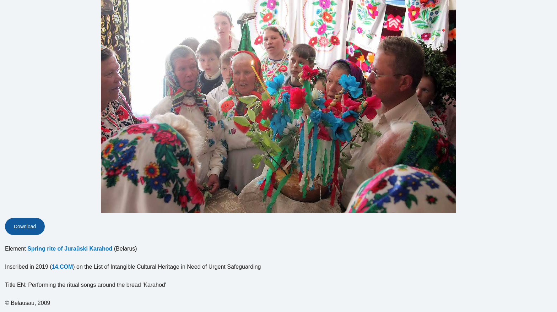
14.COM (62, 267)
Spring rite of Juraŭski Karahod (69, 249)
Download (25, 226)
